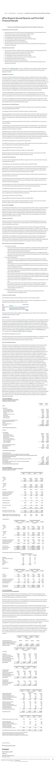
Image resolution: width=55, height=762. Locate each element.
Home (6, 13)
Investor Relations (12, 13)
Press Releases (20, 13)
